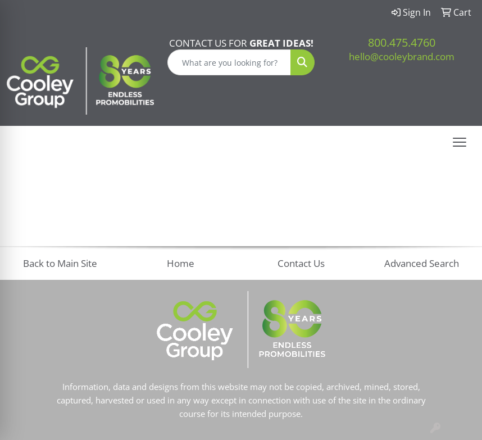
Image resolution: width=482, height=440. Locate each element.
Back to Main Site (60, 263)
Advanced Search (421, 263)
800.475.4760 (401, 42)
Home (180, 263)
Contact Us (301, 263)
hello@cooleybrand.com (401, 56)
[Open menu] (459, 142)
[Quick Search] (229, 62)
